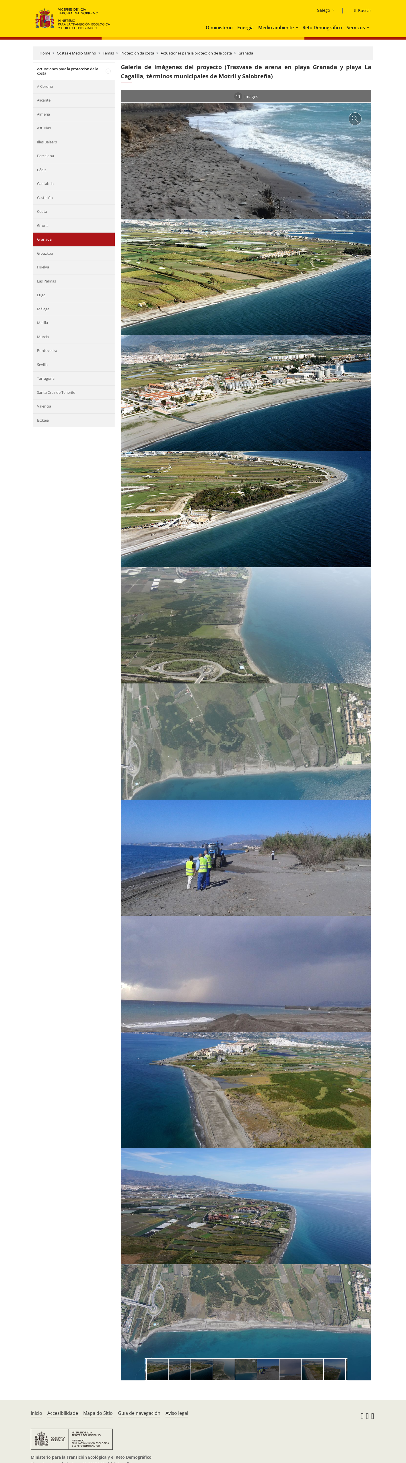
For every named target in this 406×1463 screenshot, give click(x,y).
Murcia (43, 336)
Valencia (44, 406)
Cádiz (41, 169)
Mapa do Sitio (98, 1413)
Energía (245, 27)
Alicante (43, 100)
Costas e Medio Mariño (76, 53)
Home (45, 53)
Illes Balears (47, 142)
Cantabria (45, 183)
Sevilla (42, 364)
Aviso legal (177, 1413)
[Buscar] (360, 10)
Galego (323, 10)
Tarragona (46, 378)
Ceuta (42, 211)
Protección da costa (137, 53)
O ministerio (219, 27)
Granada (245, 53)
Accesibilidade (62, 1413)
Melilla (42, 322)
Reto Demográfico (322, 27)
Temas (108, 53)
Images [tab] (246, 96)
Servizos (356, 27)
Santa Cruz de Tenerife (56, 392)
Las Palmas (46, 281)
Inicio (36, 1413)
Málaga (43, 308)
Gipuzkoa (45, 253)
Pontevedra (47, 350)
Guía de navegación (139, 1413)
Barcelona (45, 155)
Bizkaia (43, 420)
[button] (297, 27)
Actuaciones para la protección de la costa (196, 53)
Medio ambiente (276, 27)
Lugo (41, 294)
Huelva (43, 267)
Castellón (45, 197)
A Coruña (45, 86)
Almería (43, 114)
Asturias (44, 127)
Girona (42, 225)
